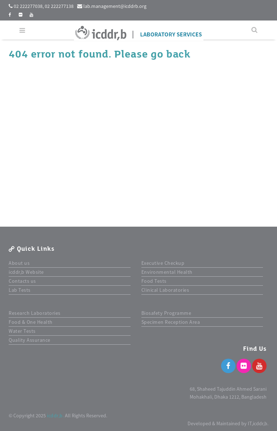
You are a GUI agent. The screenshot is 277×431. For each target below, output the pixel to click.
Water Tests (22, 331)
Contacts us (22, 281)
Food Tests (154, 281)
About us (19, 263)
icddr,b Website (26, 272)
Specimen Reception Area (170, 322)
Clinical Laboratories (165, 290)
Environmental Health (167, 272)
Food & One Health (31, 322)
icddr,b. (55, 415)
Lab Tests (20, 290)
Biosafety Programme (166, 313)
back (178, 54)
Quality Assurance (29, 340)
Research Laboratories (35, 313)
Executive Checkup (163, 263)
